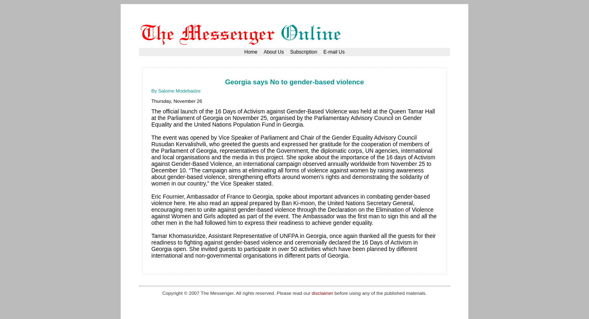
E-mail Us (334, 52)
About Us (274, 52)
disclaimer (322, 293)
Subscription (303, 52)
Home (250, 52)
